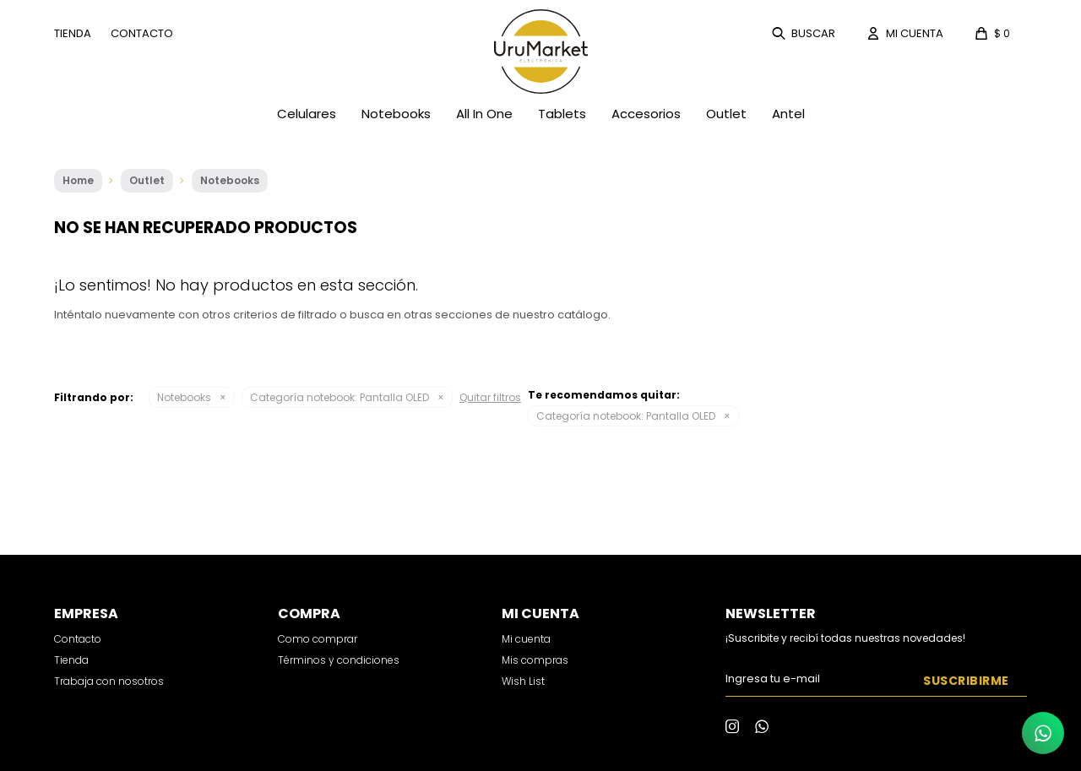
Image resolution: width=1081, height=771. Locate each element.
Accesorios (646, 113)
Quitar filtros (490, 397)
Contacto (142, 33)
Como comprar (317, 639)
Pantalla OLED (339, 397)
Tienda (72, 33)
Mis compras (535, 660)
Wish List (523, 681)
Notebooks (396, 113)
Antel (788, 113)
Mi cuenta (526, 639)
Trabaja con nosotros (109, 681)
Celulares (306, 113)
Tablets (562, 113)
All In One (484, 113)
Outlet (726, 113)
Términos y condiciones (338, 660)
